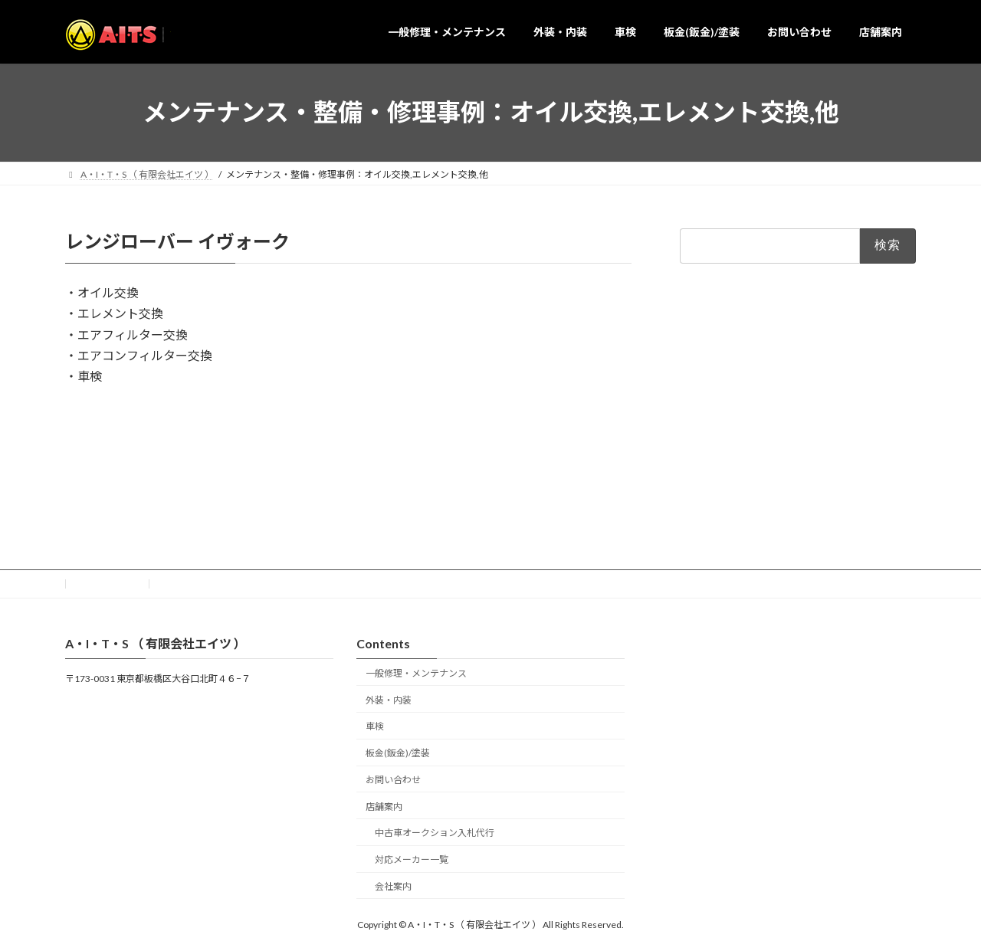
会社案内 (393, 886)
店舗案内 (384, 806)
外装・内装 (389, 699)
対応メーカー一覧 (411, 859)
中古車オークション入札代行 (434, 832)
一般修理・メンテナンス (416, 672)
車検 (375, 726)
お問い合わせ (107, 583)
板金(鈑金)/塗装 (398, 753)
